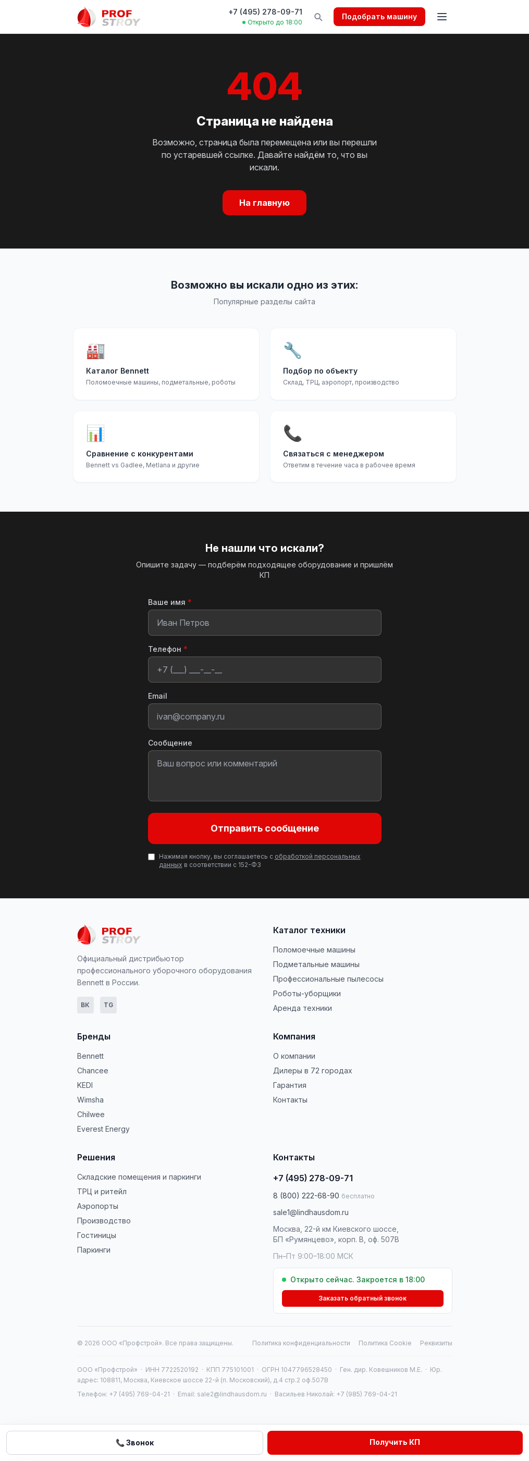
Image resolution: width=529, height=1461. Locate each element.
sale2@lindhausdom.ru (232, 1394)
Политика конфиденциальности (301, 1343)
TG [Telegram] (108, 1005)
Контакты (290, 1099)
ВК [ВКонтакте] (85, 1005)
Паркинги (93, 1249)
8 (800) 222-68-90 (324, 1195)
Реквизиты (436, 1343)
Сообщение (170, 742)
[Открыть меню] (442, 16)
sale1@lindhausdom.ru (311, 1212)
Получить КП (395, 1442)
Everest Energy (103, 1128)
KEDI (85, 1085)
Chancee (92, 1070)
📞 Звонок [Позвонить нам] (135, 1442)
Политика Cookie (385, 1343)
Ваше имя (170, 602)
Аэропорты (97, 1206)
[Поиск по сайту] (318, 16)
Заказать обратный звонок (362, 1298)
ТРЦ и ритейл (102, 1191)
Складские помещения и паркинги (139, 1176)
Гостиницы (96, 1235)
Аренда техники (302, 1008)
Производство (104, 1220)
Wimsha (90, 1099)
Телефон (168, 649)
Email (157, 695)
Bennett (90, 1055)
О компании (294, 1055)
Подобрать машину (379, 16)
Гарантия (289, 1085)
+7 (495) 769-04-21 (139, 1394)
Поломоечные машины (314, 949)
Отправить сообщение (265, 828)
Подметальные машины (316, 964)
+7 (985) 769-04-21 (366, 1394)
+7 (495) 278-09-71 (265, 11)
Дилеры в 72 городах (312, 1070)
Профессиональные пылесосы (328, 978)
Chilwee (91, 1114)
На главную (264, 202)
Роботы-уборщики (307, 993)
